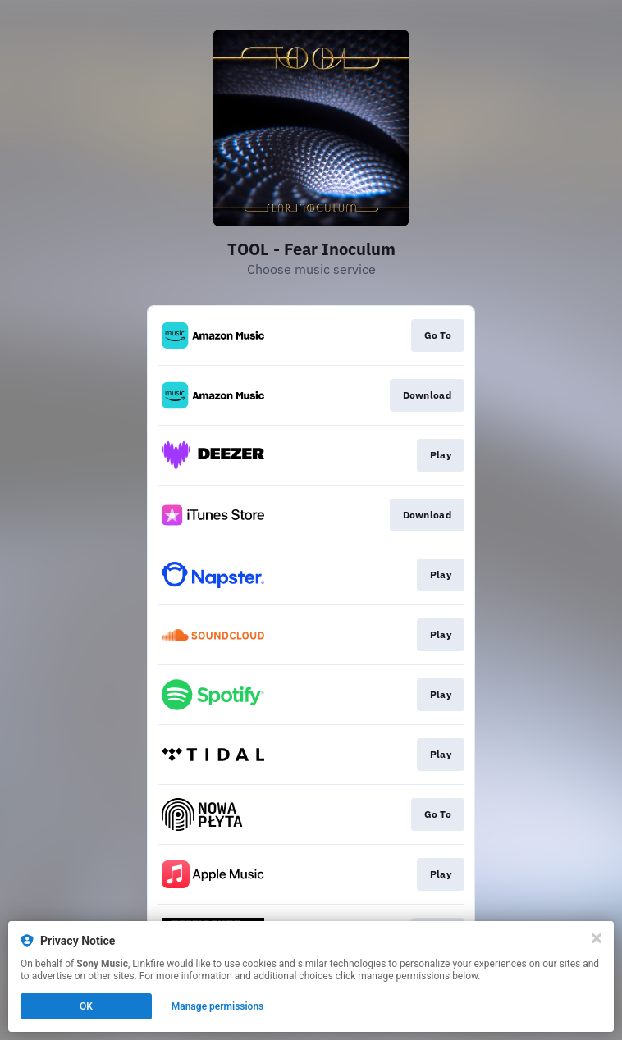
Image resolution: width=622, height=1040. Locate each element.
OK (86, 1006)
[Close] (596, 938)
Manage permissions (218, 1006)
